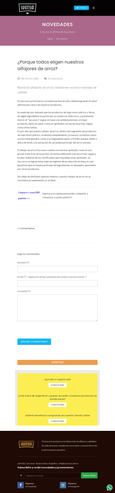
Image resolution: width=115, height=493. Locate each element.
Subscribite (89, 475)
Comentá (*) (23, 291)
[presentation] (41, 330)
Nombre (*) (23, 262)
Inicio (50, 38)
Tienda (81, 7)
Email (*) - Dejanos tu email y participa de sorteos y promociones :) (51, 276)
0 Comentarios (53, 78)
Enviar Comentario (34, 341)
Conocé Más (57, 385)
